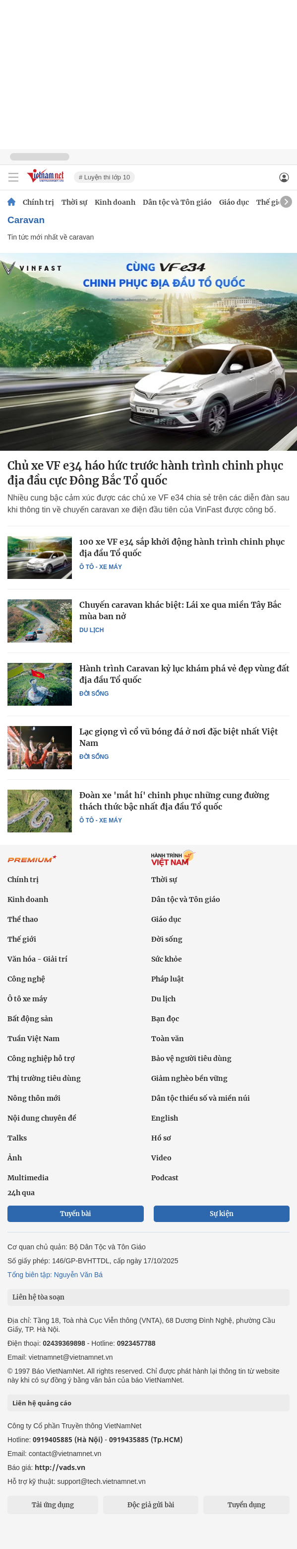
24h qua (21, 1192)
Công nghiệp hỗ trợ (41, 1058)
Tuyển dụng (246, 1505)
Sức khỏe (166, 959)
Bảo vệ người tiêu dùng (191, 1058)
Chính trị (38, 202)
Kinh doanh (115, 202)
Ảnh (14, 1157)
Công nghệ (26, 979)
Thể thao (22, 919)
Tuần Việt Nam (33, 1038)
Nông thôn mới (33, 1098)
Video (161, 1157)
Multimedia (28, 1177)
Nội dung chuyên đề (41, 1118)
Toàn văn (167, 1038)
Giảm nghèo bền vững (189, 1078)
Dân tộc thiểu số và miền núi (200, 1098)
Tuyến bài (75, 1214)
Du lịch (91, 630)
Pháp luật (167, 979)
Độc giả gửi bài (151, 1505)
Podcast (164, 1177)
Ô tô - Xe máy (100, 567)
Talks (17, 1138)
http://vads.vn (60, 1467)
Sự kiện (222, 1214)
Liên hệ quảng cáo (41, 1402)
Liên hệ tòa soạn (38, 1297)
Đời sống (94, 693)
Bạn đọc (165, 1018)
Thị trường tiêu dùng (44, 1078)
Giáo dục (234, 202)
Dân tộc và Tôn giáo (177, 202)
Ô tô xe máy (27, 998)
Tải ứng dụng (53, 1505)
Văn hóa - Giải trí (37, 959)
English (164, 1118)
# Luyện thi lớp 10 (104, 177)
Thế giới (270, 202)
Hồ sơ (161, 1138)
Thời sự (74, 202)
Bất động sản (30, 1018)
